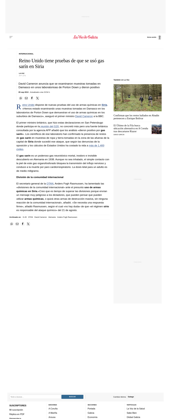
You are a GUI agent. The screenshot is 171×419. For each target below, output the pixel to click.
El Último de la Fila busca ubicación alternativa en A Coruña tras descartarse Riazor (131, 128)
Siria (104, 104)
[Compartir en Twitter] (37, 98)
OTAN (50, 183)
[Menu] (11, 37)
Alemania (52, 217)
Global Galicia (133, 417)
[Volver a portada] (85, 37)
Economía (92, 417)
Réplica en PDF (16, 414)
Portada (91, 408)
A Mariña (53, 413)
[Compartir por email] (26, 98)
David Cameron (84, 116)
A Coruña (53, 408)
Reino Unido (28, 104)
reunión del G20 (49, 126)
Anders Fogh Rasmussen (67, 217)
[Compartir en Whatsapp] (21, 98)
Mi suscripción (16, 410)
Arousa (52, 417)
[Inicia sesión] (154, 37)
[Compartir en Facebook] (32, 98)
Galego (131, 397)
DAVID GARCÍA (119, 134)
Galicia (91, 413)
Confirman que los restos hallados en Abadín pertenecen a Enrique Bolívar (136, 117)
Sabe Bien (132, 413)
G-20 (25, 217)
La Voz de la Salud (136, 408)
